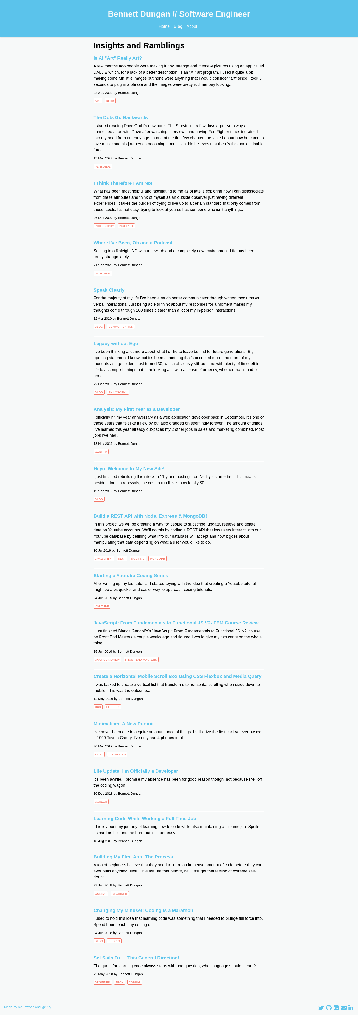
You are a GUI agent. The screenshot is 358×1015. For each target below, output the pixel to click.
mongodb (157, 558)
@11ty (46, 1007)
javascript (104, 558)
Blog (178, 26)
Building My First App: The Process (133, 856)
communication (120, 326)
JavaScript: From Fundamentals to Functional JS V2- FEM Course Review (176, 622)
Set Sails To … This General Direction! (136, 957)
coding (101, 893)
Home (164, 26)
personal (103, 166)
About (192, 26)
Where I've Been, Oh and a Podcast (133, 242)
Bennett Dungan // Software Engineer (179, 13)
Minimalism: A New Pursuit (124, 723)
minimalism (117, 754)
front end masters (141, 659)
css (98, 707)
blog (110, 101)
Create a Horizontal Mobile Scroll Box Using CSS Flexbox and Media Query (178, 676)
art (98, 101)
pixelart (126, 226)
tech (119, 982)
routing (138, 558)
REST (122, 558)
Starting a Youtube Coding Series (131, 575)
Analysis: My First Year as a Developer (137, 409)
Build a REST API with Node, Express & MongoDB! (150, 516)
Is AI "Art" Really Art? (118, 58)
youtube (102, 606)
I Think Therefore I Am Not (123, 183)
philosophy (104, 226)
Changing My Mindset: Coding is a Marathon (143, 910)
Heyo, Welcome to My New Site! (129, 468)
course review (107, 659)
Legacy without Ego (116, 343)
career (101, 451)
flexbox (113, 707)
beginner (119, 893)
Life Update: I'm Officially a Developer (136, 771)
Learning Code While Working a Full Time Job (145, 818)
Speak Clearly (109, 290)
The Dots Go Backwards (121, 117)
